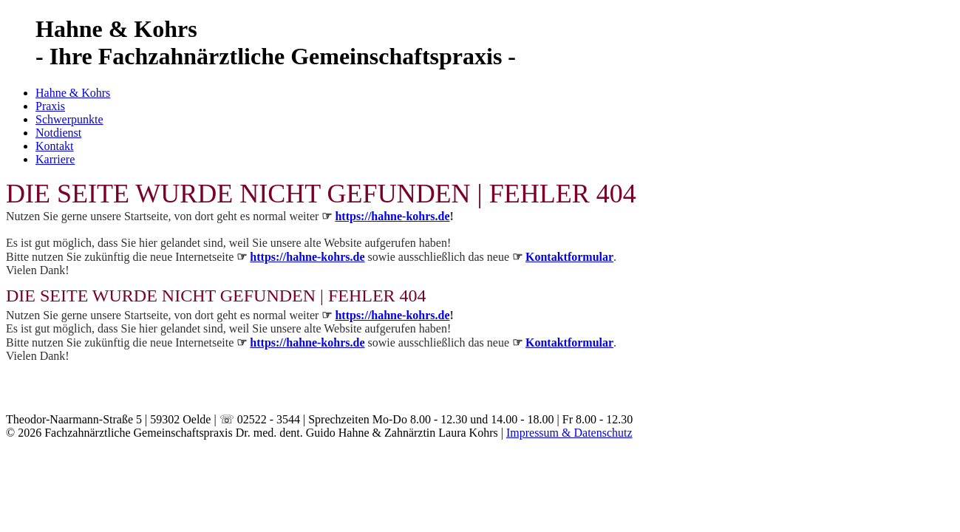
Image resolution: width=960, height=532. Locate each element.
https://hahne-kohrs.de (392, 216)
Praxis (50, 106)
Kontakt (54, 146)
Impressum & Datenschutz (569, 432)
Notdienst (58, 132)
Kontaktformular (569, 256)
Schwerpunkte (69, 119)
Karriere (55, 159)
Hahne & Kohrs (72, 92)
